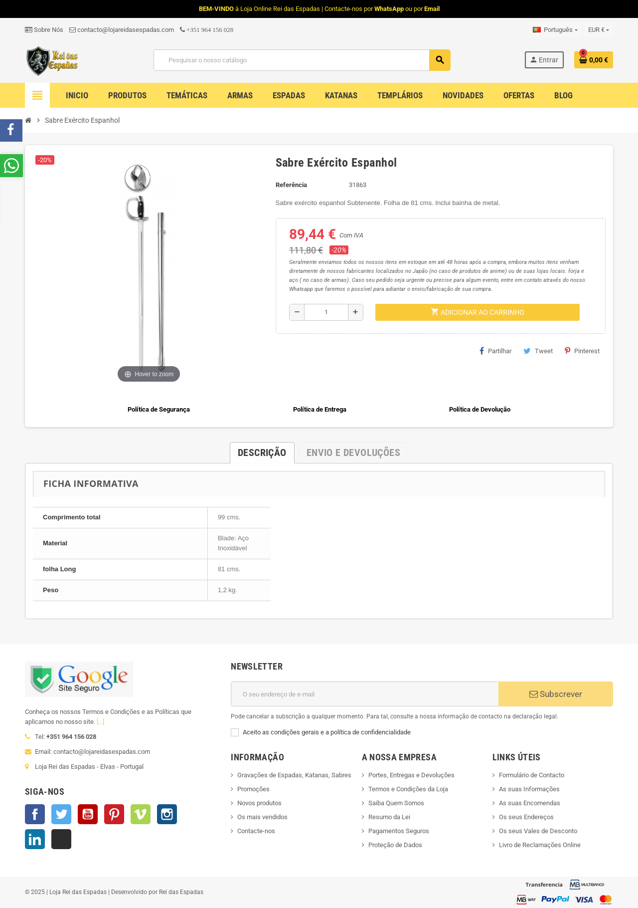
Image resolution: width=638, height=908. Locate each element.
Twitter (61, 814)
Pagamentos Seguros (398, 831)
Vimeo (141, 814)
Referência (291, 185)
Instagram (167, 814)
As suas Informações (529, 789)
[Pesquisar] (302, 60)
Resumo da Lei (389, 817)
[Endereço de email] (364, 693)
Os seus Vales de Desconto (538, 831)
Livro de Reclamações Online (540, 845)
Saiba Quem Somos (396, 803)
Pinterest (582, 351)
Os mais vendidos (262, 817)
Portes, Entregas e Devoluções (411, 775)
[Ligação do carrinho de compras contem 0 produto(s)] (593, 59)
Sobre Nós (44, 29)
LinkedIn (35, 839)
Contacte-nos (256, 831)
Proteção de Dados (395, 845)
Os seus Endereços (526, 817)
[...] (100, 721)
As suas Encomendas (529, 803)
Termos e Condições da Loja (408, 789)
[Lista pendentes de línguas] (555, 29)
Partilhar (495, 351)
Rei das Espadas (181, 892)
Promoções (253, 789)
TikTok (61, 839)
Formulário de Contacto (531, 775)
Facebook (35, 814)
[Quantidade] (326, 312)
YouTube (88, 814)
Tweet (538, 351)
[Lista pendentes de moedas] (598, 29)
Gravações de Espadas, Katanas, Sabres (294, 775)
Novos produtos (259, 803)
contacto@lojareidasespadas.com (121, 29)
